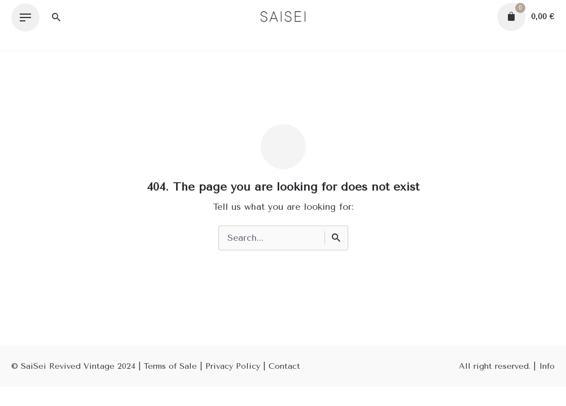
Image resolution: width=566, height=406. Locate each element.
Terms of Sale (170, 366)
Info (547, 366)
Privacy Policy (232, 366)
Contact (284, 366)
